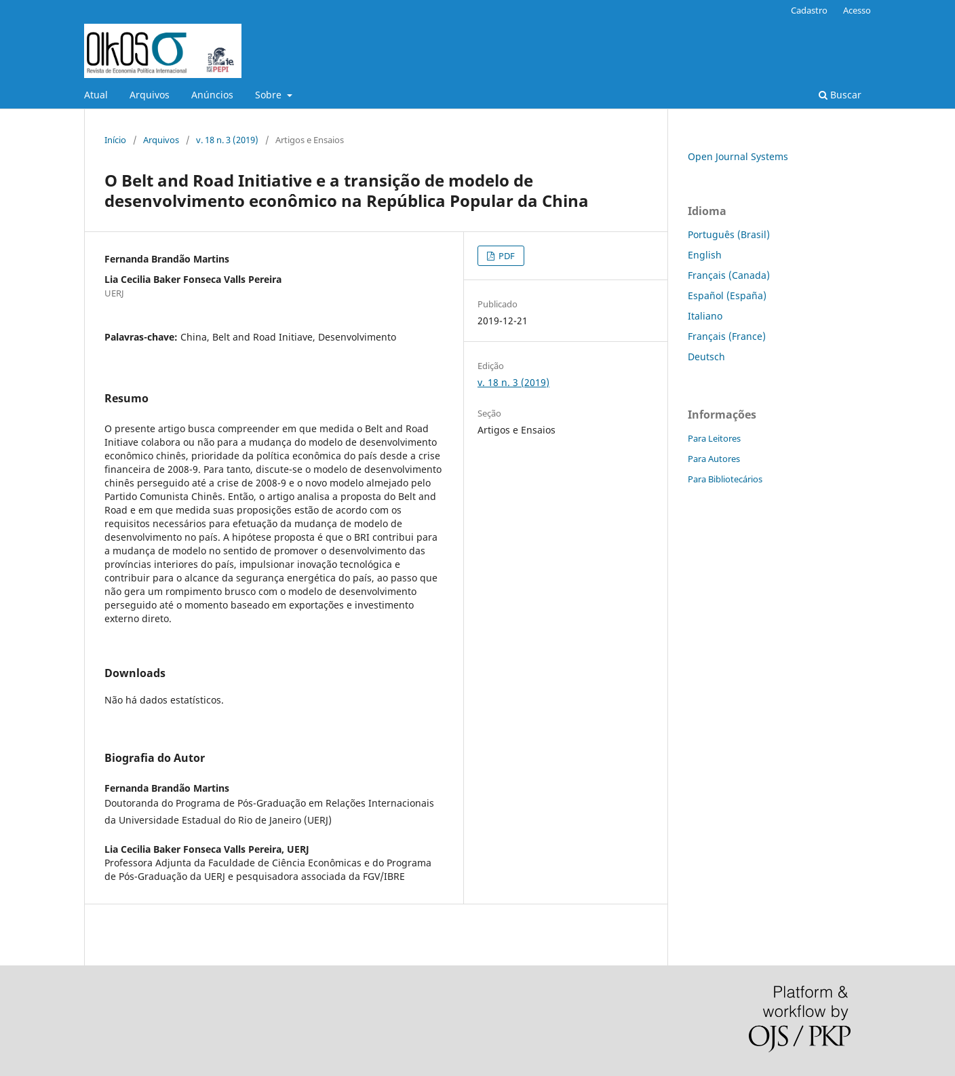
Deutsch (706, 356)
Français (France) (727, 336)
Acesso (857, 10)
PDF (505, 256)
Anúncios (212, 94)
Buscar (840, 94)
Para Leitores (714, 438)
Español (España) (727, 295)
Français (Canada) (729, 275)
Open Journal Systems (738, 156)
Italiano (705, 315)
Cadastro (809, 10)
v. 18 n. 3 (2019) (227, 140)
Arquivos (150, 94)
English (705, 254)
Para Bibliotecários (725, 479)
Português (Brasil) (729, 234)
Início (115, 140)
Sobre (269, 94)
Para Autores (714, 459)
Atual (96, 94)
